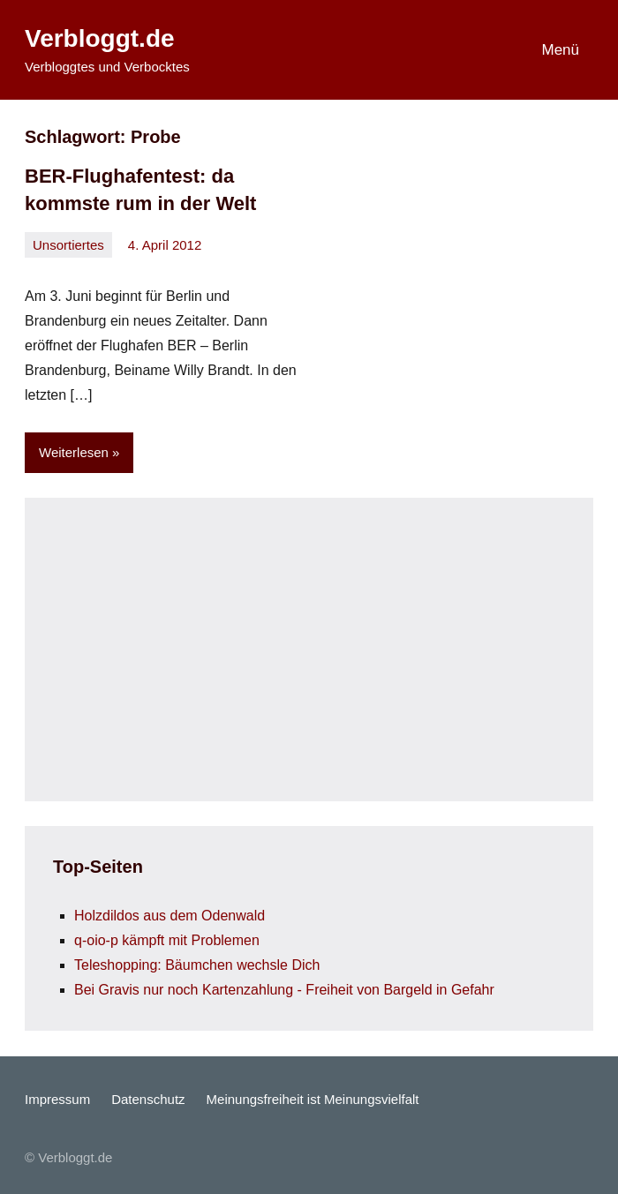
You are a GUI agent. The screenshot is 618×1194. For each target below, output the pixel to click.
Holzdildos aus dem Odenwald (169, 915)
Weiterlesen (74, 452)
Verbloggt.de (100, 38)
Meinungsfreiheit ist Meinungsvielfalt (313, 1099)
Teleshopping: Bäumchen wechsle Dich (197, 964)
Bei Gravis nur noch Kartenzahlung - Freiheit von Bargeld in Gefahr (284, 989)
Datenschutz (148, 1099)
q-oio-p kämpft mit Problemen (167, 940)
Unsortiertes (68, 244)
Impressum (57, 1099)
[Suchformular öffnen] (465, 50)
